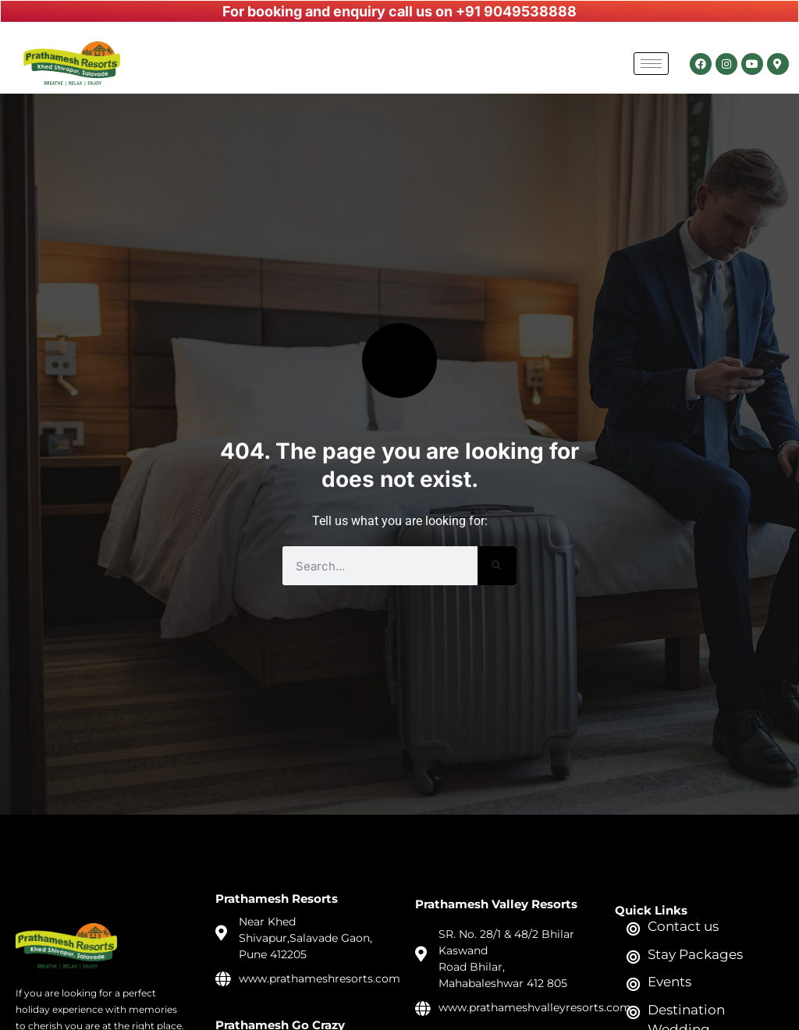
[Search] (497, 565)
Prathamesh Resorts (276, 898)
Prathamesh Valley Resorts (496, 904)
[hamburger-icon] (651, 63)
